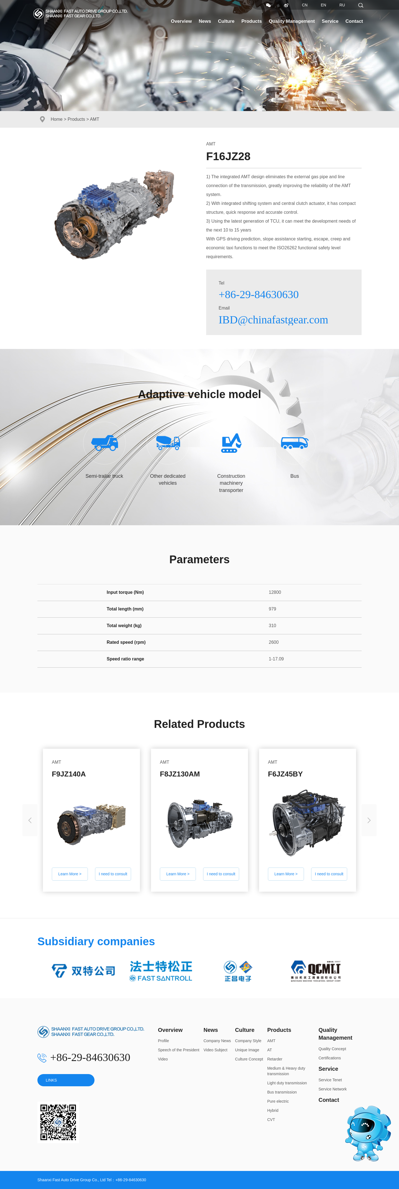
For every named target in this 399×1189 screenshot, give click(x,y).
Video (163, 1059)
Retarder (274, 1059)
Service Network (332, 1089)
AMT (271, 1041)
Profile (163, 1041)
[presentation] (29, 820)
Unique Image (247, 1050)
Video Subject (215, 1050)
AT (269, 1050)
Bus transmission (282, 1092)
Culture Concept (249, 1059)
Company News (217, 1041)
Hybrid (272, 1110)
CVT (271, 1119)
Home (57, 119)
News (205, 21)
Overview (181, 21)
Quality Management (292, 21)
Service (330, 21)
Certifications (329, 1058)
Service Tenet (330, 1080)
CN (305, 5)
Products (251, 21)
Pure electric (278, 1101)
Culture (226, 21)
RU (342, 5)
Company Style (248, 1041)
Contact (354, 21)
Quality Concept (332, 1049)
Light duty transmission (287, 1083)
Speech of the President (178, 1050)
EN (323, 5)
